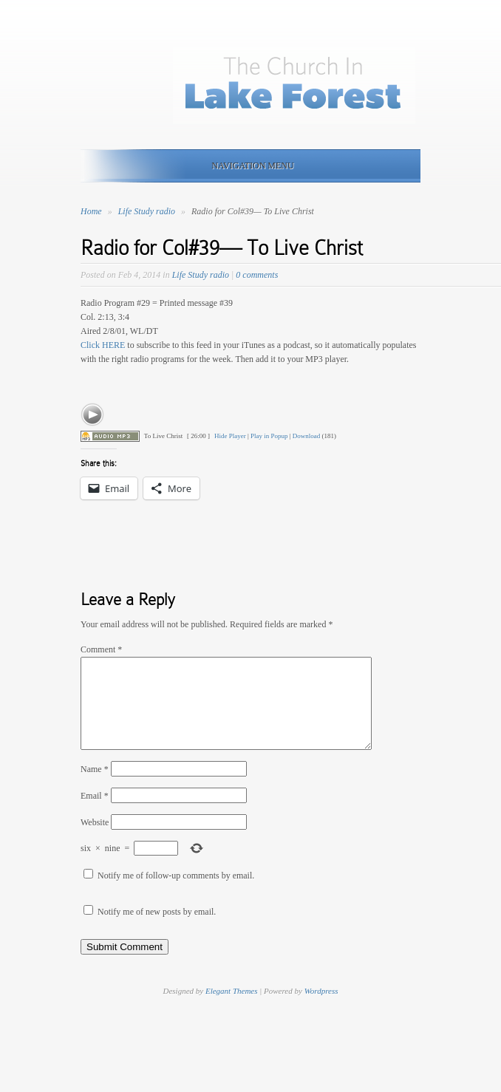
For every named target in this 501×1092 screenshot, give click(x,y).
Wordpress (321, 1008)
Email (95, 813)
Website (95, 840)
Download (307, 436)
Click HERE (103, 345)
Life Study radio (147, 211)
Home (91, 211)
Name (95, 787)
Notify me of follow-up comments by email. (176, 893)
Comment (101, 649)
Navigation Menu (247, 165)
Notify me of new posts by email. (157, 929)
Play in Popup (269, 436)
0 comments (257, 275)
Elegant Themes (231, 1008)
